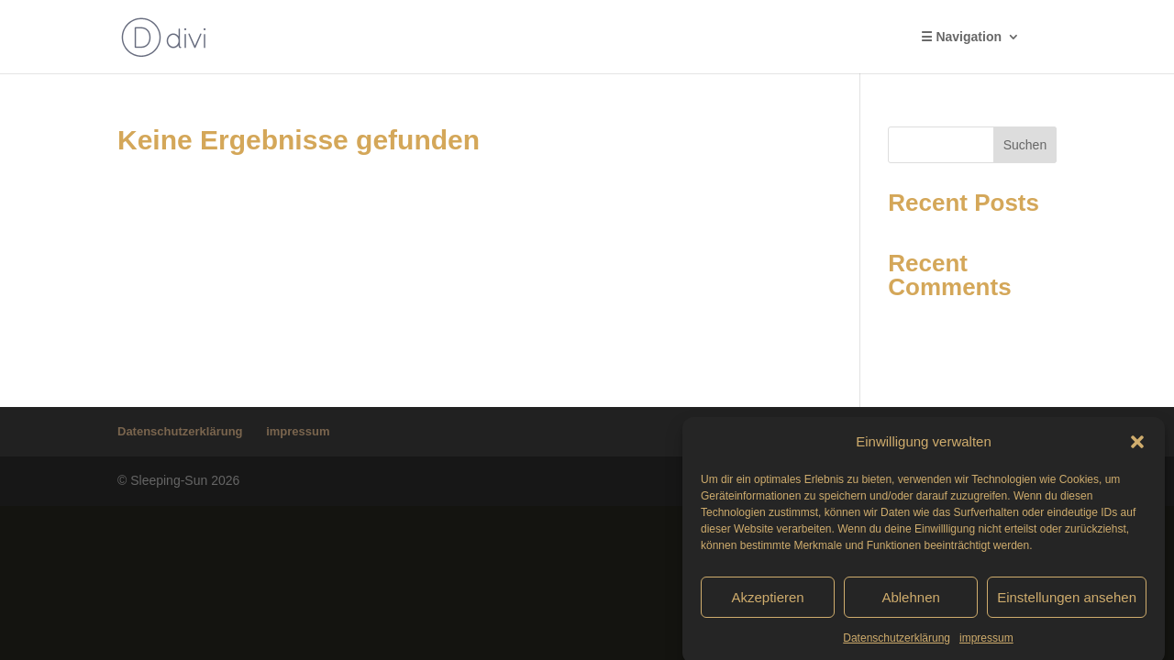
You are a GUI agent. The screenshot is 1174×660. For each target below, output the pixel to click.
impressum (986, 642)
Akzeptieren (767, 601)
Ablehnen (910, 601)
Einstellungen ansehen (1066, 601)
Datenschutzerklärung (896, 642)
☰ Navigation (961, 37)
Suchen (1025, 145)
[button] (1137, 446)
